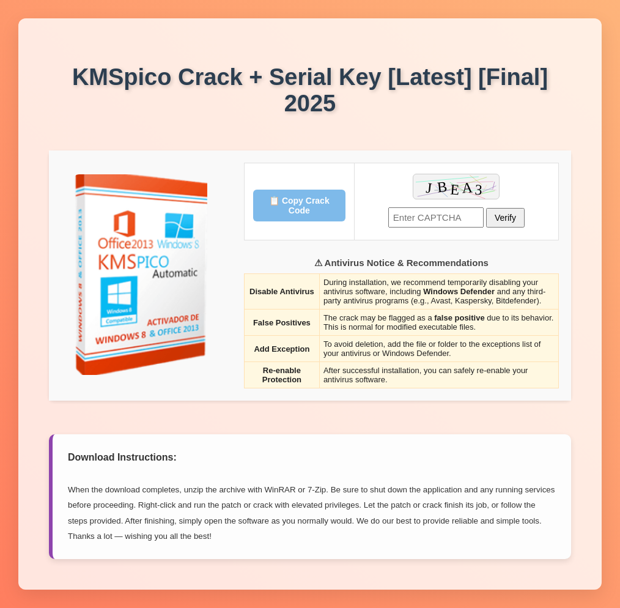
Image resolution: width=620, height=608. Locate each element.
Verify (505, 218)
